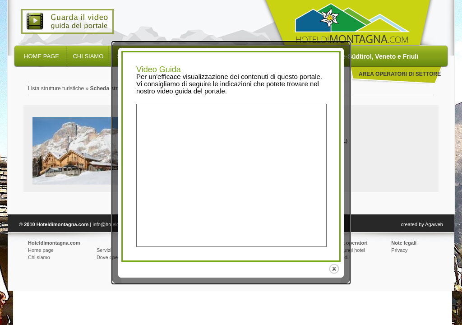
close (335, 268)
